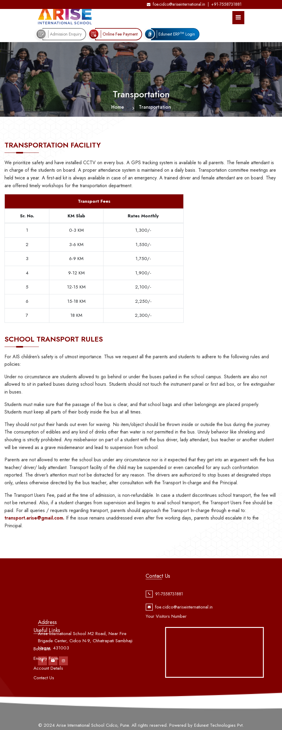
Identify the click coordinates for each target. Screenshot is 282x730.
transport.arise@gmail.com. (34, 517)
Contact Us (43, 689)
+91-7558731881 (226, 4)
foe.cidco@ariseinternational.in (176, 4)
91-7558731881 (169, 600)
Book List (41, 660)
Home (117, 107)
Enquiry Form (45, 669)
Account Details (48, 679)
